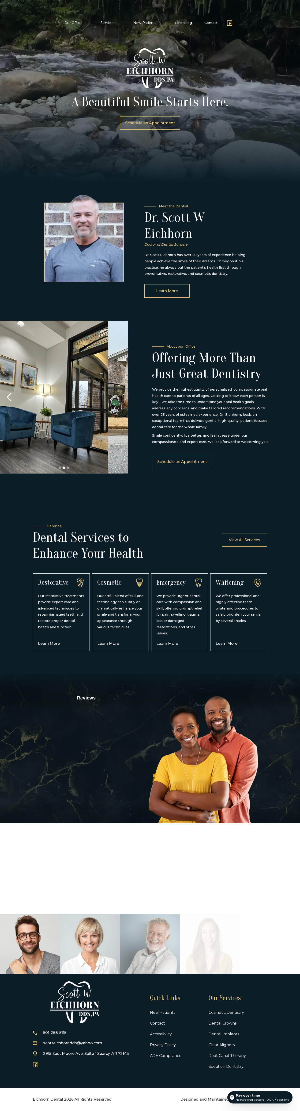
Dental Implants (224, 1034)
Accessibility (161, 1034)
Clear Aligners (222, 1045)
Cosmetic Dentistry (226, 1012)
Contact (211, 23)
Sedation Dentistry (226, 1066)
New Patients (162, 1012)
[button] (74, 23)
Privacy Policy (163, 1045)
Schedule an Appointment (203, 461)
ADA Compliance (165, 1055)
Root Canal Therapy (227, 1055)
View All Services (244, 540)
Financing (183, 23)
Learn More (167, 312)
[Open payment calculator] (259, 1097)
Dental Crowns (222, 1023)
